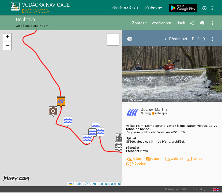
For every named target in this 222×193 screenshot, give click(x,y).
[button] (119, 146)
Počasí (137, 159)
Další (196, 39)
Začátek (177, 159)
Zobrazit (139, 23)
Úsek (180, 23)
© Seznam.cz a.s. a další (103, 184)
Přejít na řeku (124, 8)
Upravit (156, 159)
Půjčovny (153, 8)
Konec (197, 159)
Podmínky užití (175, 189)
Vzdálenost (161, 23)
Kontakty (199, 189)
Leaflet (75, 184)
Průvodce (139, 163)
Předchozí (178, 39)
